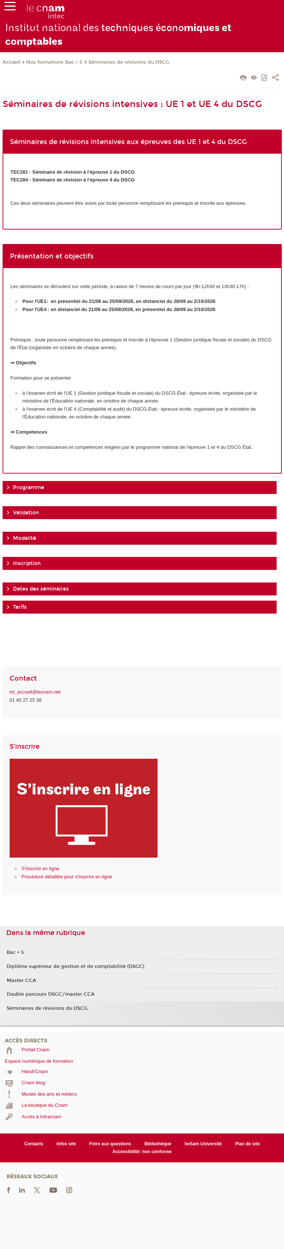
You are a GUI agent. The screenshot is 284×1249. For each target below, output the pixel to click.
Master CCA (21, 980)
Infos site (66, 1143)
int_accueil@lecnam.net (35, 692)
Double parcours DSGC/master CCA (51, 994)
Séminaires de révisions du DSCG (128, 62)
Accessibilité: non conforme (142, 1151)
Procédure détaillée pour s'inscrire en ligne (66, 876)
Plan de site (247, 1143)
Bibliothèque (158, 1143)
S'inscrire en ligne (40, 868)
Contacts (33, 1143)
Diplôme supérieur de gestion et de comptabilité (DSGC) (75, 966)
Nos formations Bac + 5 (54, 62)
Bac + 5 (15, 952)
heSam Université (203, 1143)
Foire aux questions (110, 1143)
